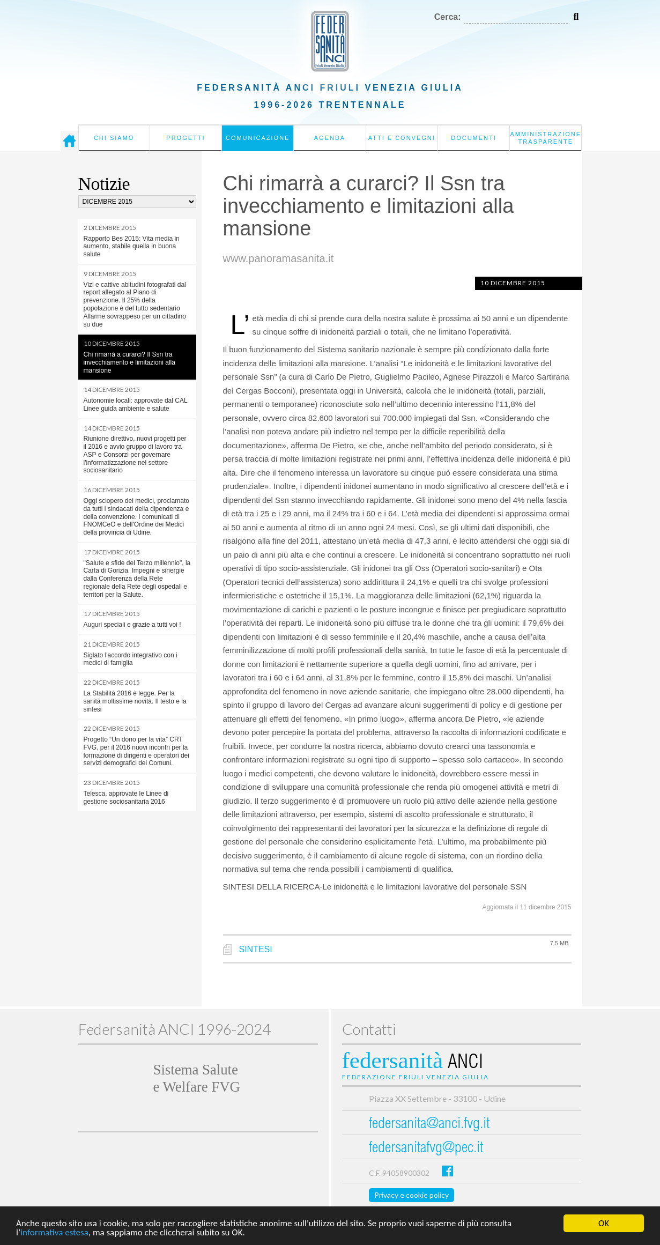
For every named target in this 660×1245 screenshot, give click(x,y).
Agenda (329, 138)
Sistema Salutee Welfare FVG (196, 1078)
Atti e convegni (401, 138)
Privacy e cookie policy (411, 1194)
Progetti (185, 138)
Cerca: (447, 16)
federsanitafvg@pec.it (426, 1149)
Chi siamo (114, 138)
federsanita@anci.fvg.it (429, 1124)
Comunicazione (258, 138)
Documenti (473, 138)
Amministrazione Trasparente (545, 138)
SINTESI (255, 949)
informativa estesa (54, 1233)
